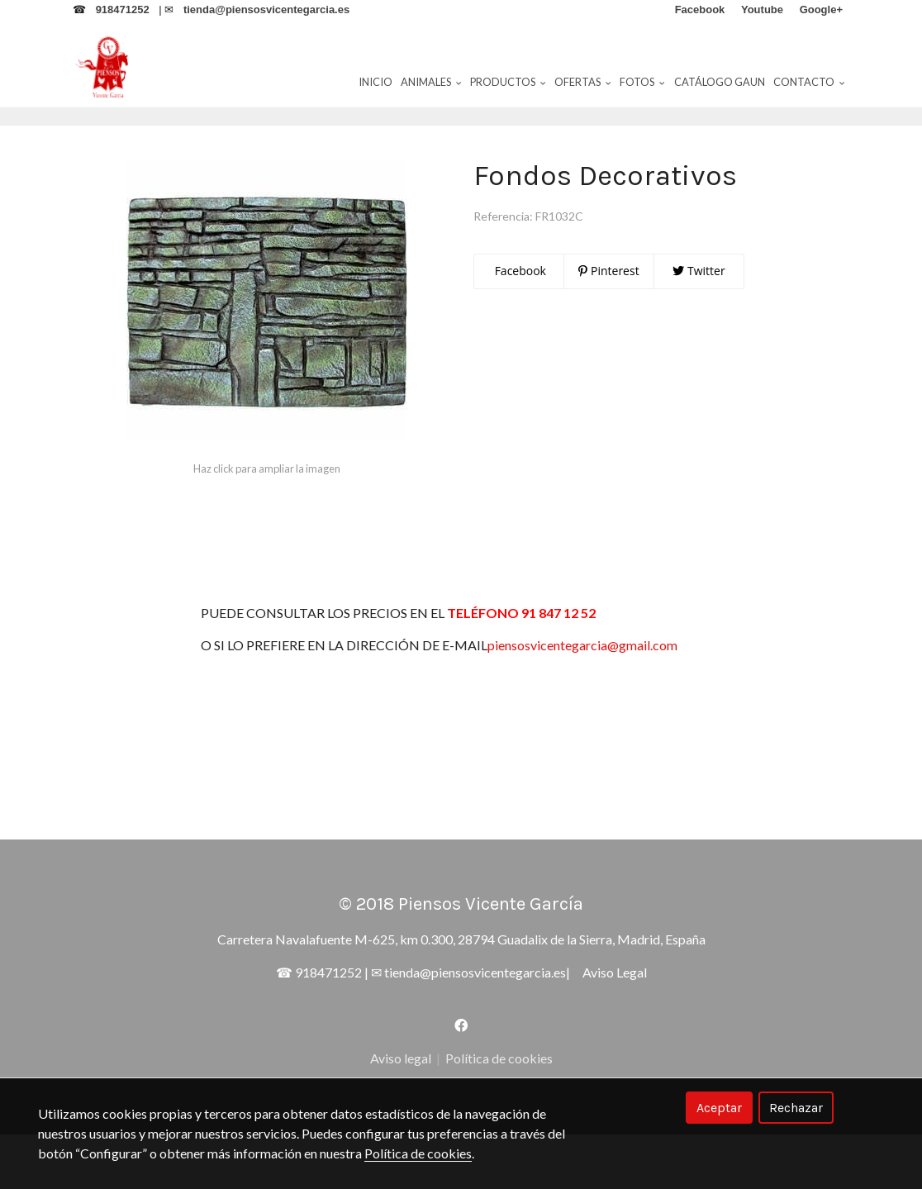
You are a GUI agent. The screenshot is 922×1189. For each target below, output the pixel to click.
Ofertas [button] (582, 81)
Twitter (698, 325)
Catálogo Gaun (719, 81)
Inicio (375, 81)
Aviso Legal (614, 1026)
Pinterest (608, 325)
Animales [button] (431, 81)
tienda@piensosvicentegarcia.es (475, 1026)
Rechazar (796, 1107)
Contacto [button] (809, 81)
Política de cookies (418, 1153)
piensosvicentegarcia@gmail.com (602, 699)
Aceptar (719, 1107)
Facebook (519, 325)
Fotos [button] (642, 81)
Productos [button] (508, 81)
